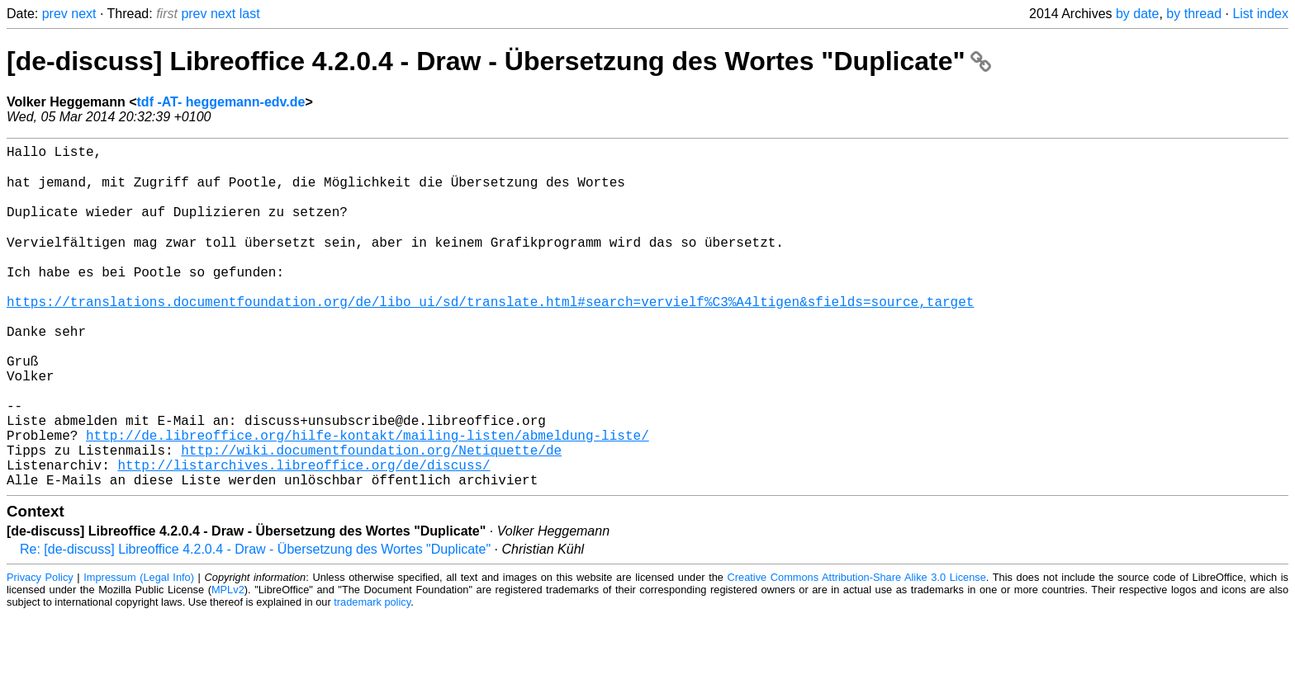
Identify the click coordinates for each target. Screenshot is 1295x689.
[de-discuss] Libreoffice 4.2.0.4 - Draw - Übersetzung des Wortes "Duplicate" (499, 61)
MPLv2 (227, 664)
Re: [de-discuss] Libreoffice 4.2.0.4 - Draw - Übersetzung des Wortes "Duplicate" (255, 623)
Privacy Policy (40, 651)
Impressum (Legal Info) (138, 651)
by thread (1193, 14)
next (83, 14)
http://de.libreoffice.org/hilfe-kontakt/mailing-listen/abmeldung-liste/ (367, 499)
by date (1137, 14)
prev (55, 14)
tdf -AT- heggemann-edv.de (221, 102)
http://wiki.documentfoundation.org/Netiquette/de (371, 517)
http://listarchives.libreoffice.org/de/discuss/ (303, 535)
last (250, 14)
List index (1260, 14)
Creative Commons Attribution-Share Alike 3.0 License (857, 651)
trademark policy (372, 676)
